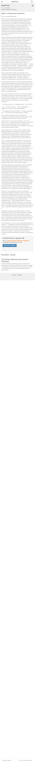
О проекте (14, 275)
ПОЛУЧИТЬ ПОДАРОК (9, 245)
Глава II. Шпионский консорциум (25, 760)
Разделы (20, 275)
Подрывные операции (6, 760)
